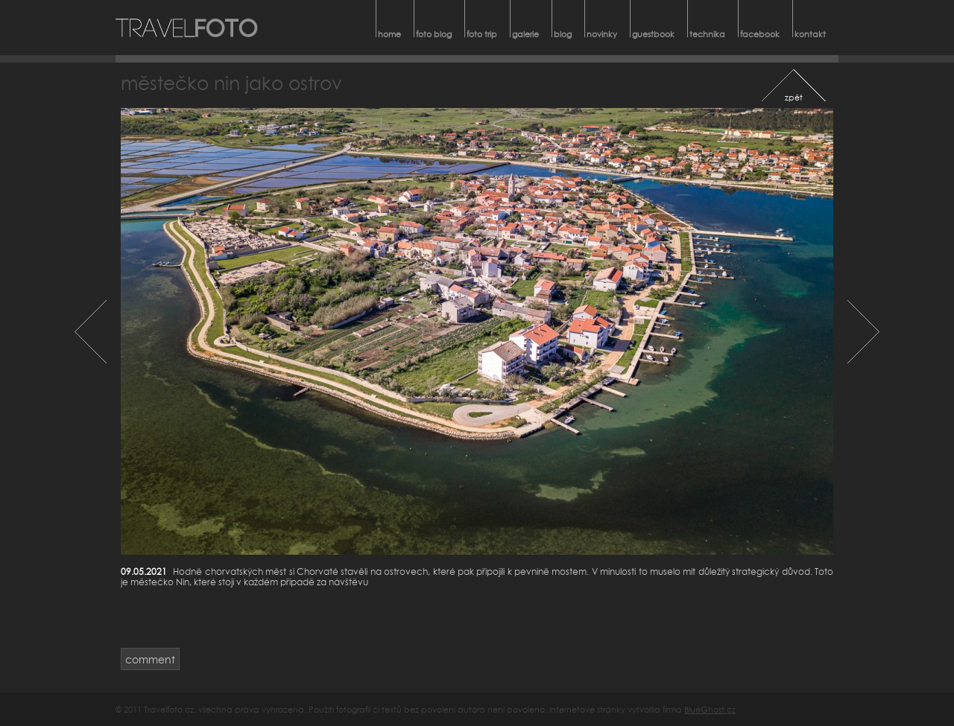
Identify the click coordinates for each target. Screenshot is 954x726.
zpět (794, 97)
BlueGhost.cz (710, 709)
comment (150, 659)
